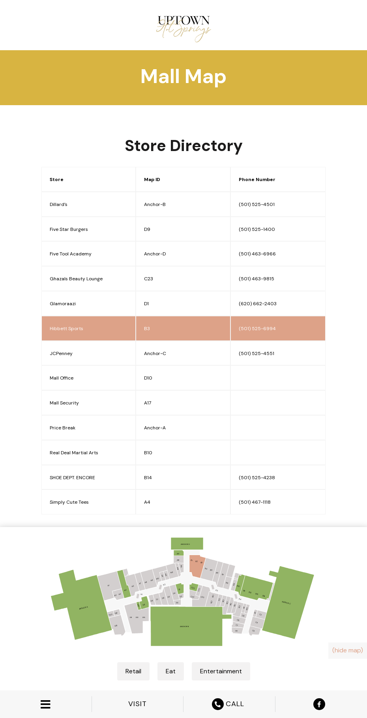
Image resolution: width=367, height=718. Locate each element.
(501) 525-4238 (257, 477)
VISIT (137, 704)
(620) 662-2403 (258, 303)
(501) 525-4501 (257, 204)
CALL (229, 704)
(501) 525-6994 (257, 328)
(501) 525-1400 (257, 229)
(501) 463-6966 (257, 254)
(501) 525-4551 (256, 353)
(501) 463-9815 (256, 279)
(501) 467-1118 (255, 502)
